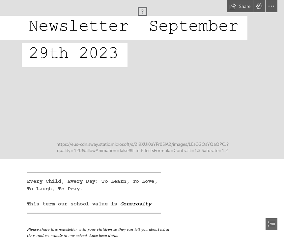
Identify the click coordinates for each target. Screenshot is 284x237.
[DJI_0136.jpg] (142, 80)
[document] (142, 118)
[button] (240, 6)
